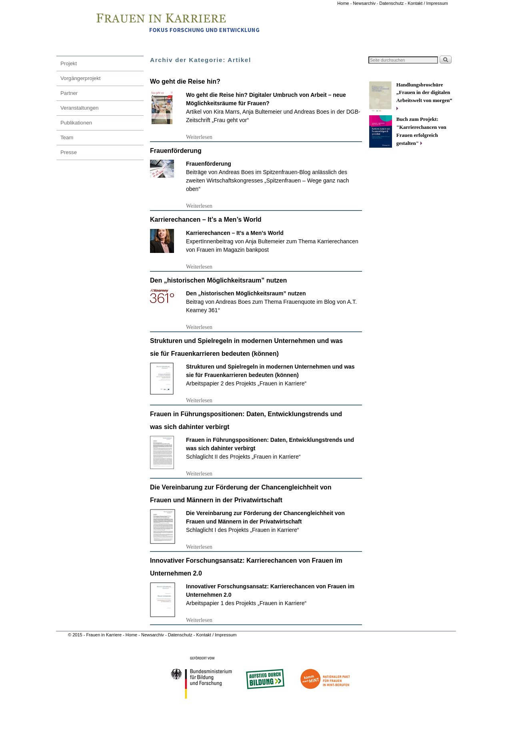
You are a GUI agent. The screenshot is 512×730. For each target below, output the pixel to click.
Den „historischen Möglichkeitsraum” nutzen (218, 280)
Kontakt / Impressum (428, 3)
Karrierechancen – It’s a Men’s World (206, 219)
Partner (69, 93)
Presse (68, 152)
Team (66, 137)
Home (343, 3)
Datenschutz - (393, 3)
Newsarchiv (364, 3)
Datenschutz (181, 634)
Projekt (68, 63)
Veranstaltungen (79, 108)
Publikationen (76, 123)
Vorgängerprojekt (80, 78)
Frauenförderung (176, 150)
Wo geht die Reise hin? (185, 81)
